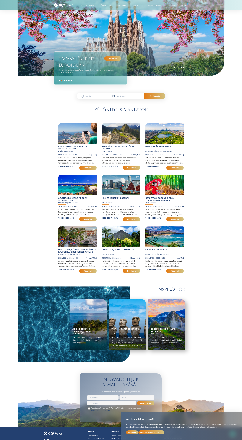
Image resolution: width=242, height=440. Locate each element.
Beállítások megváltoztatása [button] (151, 432)
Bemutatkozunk (93, 435)
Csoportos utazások (88, 5)
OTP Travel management (96, 438)
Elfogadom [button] (132, 432)
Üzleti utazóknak (154, 5)
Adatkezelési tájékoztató (100, 411)
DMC (173, 5)
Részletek (113, 58)
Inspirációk (122, 5)
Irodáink (135, 5)
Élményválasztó (107, 5)
